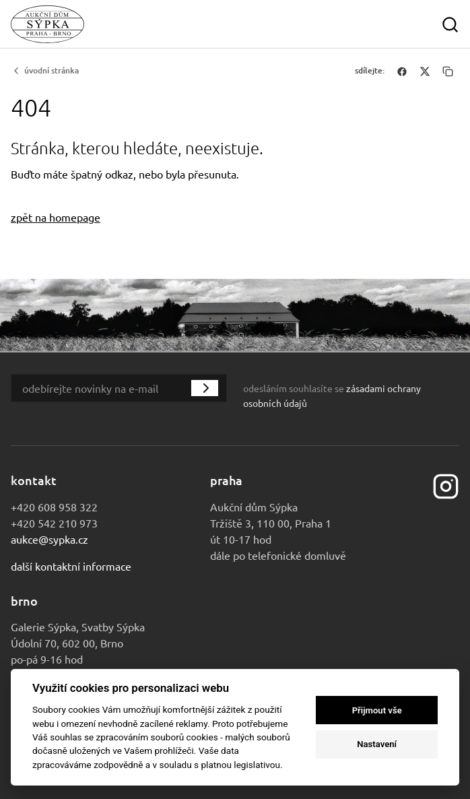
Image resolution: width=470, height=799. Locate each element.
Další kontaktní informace (71, 566)
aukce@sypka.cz (49, 539)
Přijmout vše (377, 710)
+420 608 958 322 (54, 506)
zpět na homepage (55, 217)
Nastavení (377, 744)
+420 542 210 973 (54, 523)
